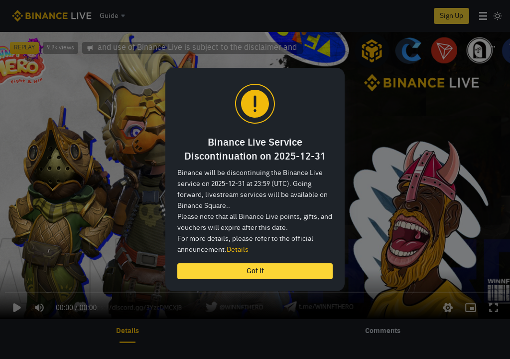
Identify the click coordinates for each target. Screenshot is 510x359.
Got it (255, 271)
